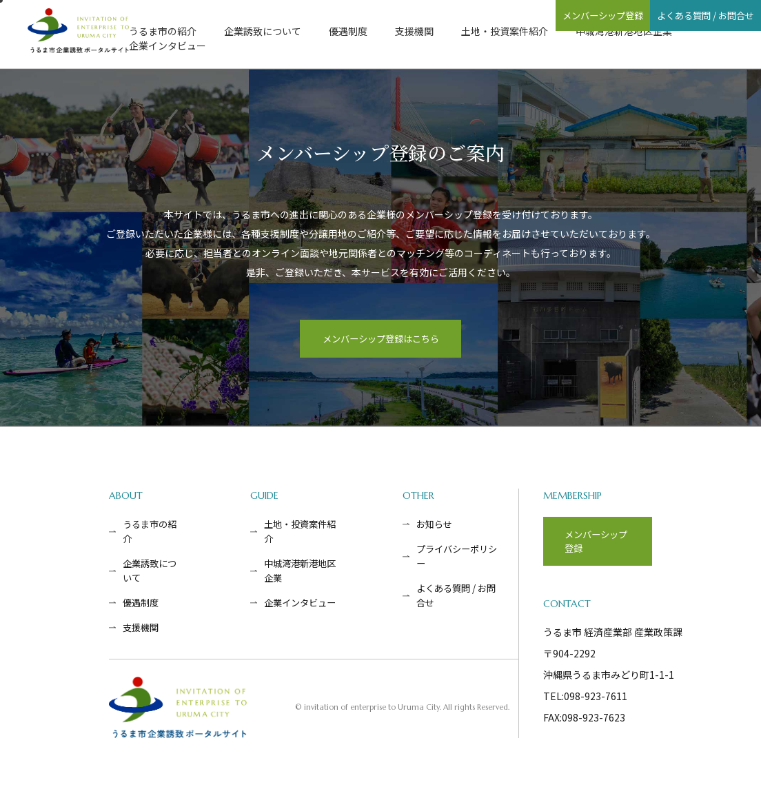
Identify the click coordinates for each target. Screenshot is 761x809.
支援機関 (414, 31)
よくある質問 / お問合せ (684, 15)
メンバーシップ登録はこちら (380, 341)
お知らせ (436, 529)
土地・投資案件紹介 (504, 31)
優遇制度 (348, 31)
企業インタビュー (167, 45)
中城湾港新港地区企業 (624, 31)
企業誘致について (262, 31)
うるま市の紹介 (162, 31)
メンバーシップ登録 (539, 15)
